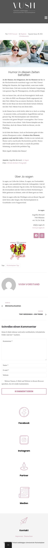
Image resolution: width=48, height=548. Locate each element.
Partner (24, 475)
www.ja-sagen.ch (38, 228)
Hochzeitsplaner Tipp (13, 265)
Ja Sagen (25, 160)
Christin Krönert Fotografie (16, 163)
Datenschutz (28, 536)
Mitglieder (23, 34)
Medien (24, 503)
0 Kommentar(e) (24, 36)
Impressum (19, 536)
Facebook (24, 423)
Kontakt (24, 530)
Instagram (24, 450)
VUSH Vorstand (12, 34)
